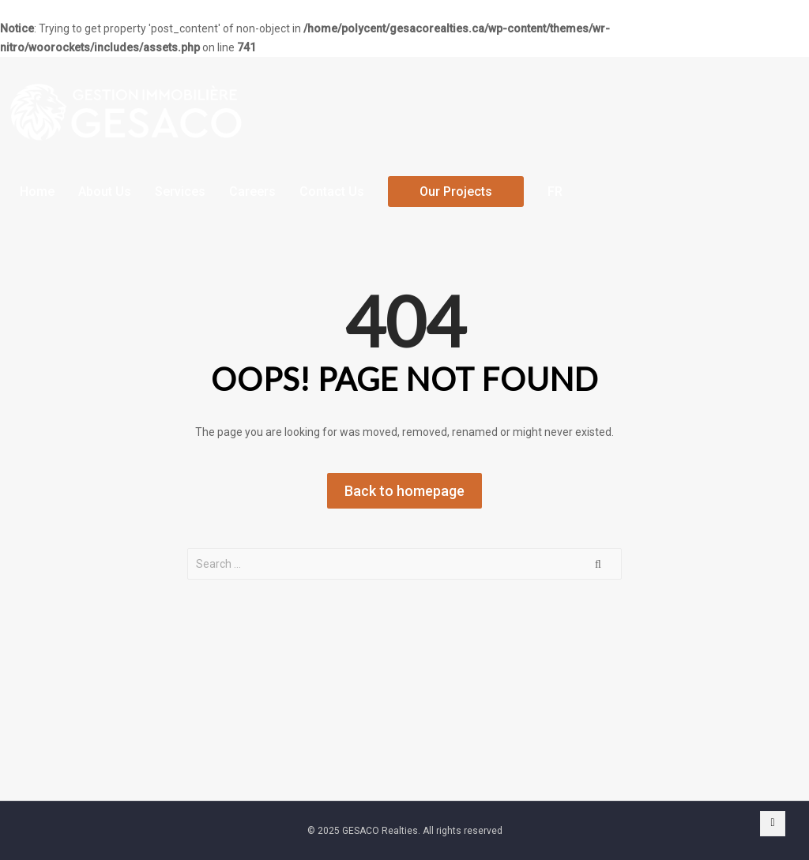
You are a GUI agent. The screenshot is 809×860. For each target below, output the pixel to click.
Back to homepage (404, 491)
